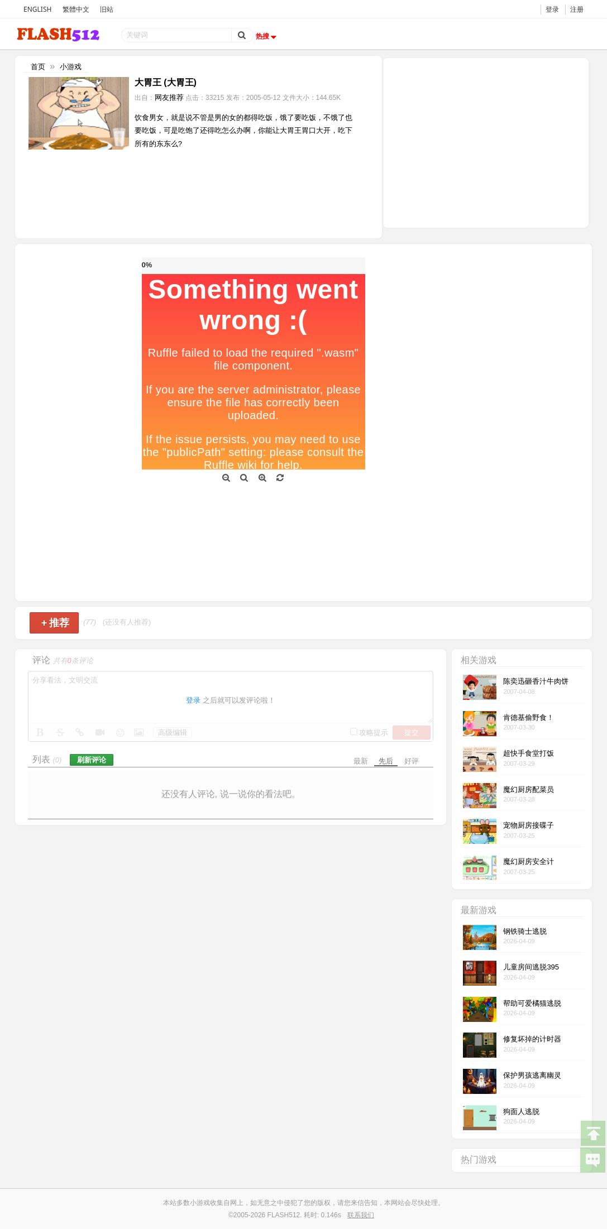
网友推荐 (169, 97)
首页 (38, 67)
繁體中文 (76, 9)
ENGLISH (37, 9)
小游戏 (71, 67)
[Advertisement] (486, 142)
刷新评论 (91, 760)
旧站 (106, 9)
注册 (577, 9)
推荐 (55, 622)
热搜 (267, 36)
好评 (411, 761)
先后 (386, 761)
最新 (360, 761)
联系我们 (360, 1215)
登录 (552, 9)
